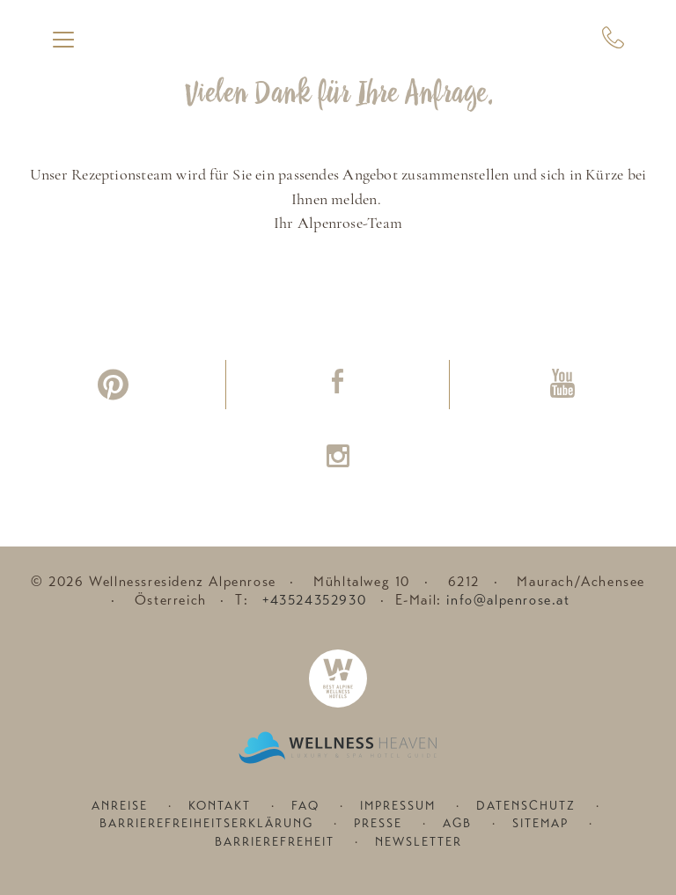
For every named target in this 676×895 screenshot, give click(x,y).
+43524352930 (314, 600)
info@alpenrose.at (507, 600)
